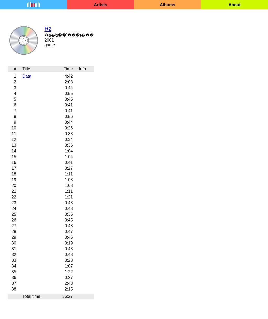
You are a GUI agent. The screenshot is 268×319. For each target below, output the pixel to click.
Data (26, 76)
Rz (47, 29)
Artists (100, 5)
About (234, 5)
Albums (167, 5)
